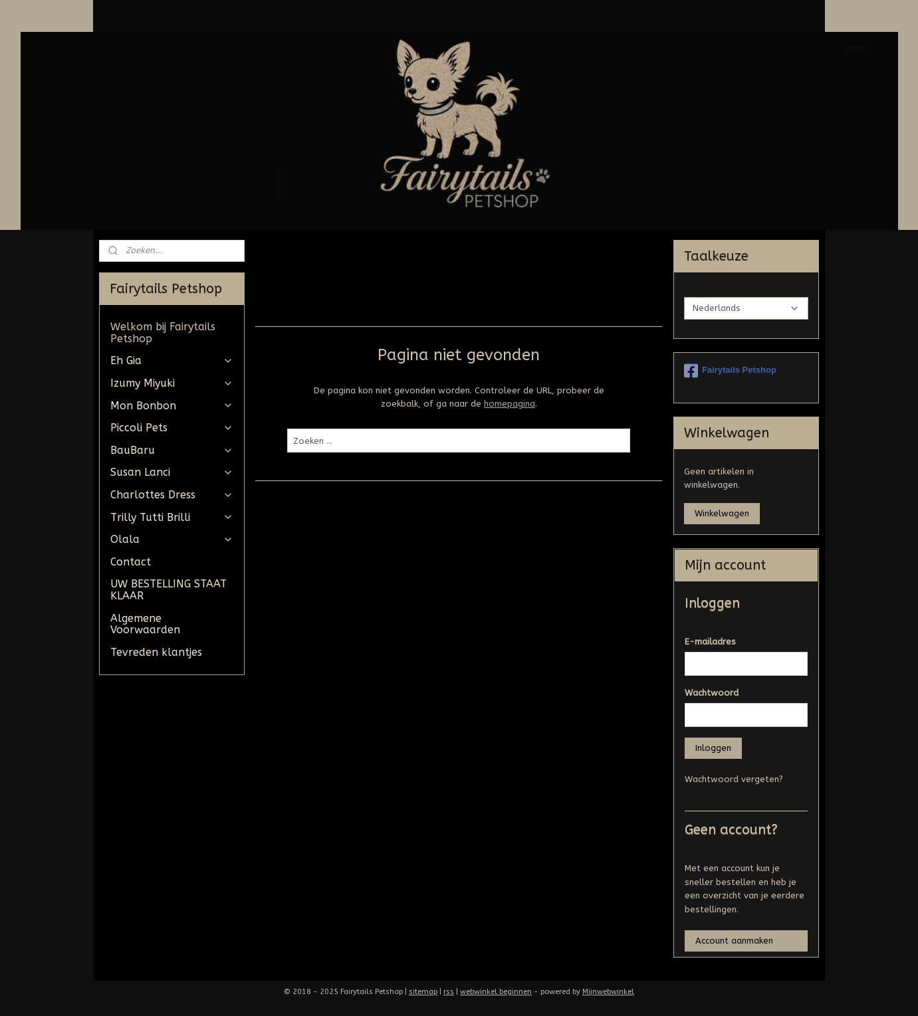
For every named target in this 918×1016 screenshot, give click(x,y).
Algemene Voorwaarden (145, 624)
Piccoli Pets (171, 427)
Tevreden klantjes (156, 652)
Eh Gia (171, 360)
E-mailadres (710, 642)
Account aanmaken (734, 941)
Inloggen (713, 748)
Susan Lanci (171, 472)
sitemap (423, 991)
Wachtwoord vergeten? (734, 779)
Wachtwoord (712, 693)
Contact (130, 562)
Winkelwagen (722, 513)
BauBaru (171, 450)
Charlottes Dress (171, 494)
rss (448, 991)
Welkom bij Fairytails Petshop (162, 332)
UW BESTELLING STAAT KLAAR (168, 589)
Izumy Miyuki (171, 383)
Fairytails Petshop (730, 371)
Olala (171, 539)
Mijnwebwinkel (608, 991)
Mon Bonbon (171, 405)
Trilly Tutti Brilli (171, 517)
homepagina (509, 404)
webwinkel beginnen (496, 991)
